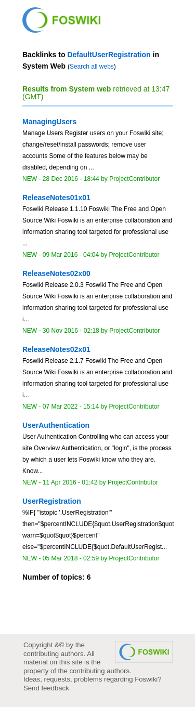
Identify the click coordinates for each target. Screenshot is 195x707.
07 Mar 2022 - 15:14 (71, 406)
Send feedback (46, 688)
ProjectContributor (134, 178)
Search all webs (92, 66)
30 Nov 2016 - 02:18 (71, 330)
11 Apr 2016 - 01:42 (70, 482)
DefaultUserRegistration (108, 54)
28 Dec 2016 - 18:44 (71, 178)
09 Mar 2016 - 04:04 (71, 254)
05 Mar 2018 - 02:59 (71, 558)
